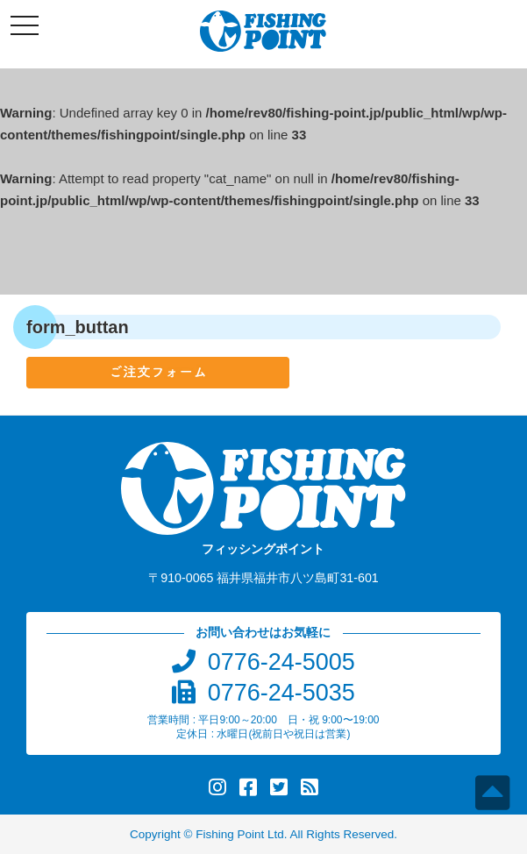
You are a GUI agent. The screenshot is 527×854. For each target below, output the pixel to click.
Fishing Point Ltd (240, 834)
